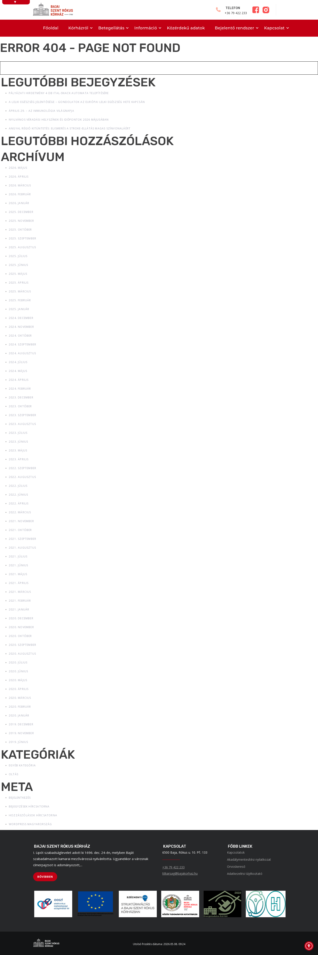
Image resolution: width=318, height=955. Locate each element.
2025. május (18, 274)
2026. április (19, 176)
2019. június (18, 742)
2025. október (20, 229)
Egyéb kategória (22, 765)
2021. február (20, 601)
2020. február (20, 707)
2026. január (19, 203)
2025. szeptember (22, 238)
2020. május (18, 680)
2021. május (18, 574)
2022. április (19, 503)
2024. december (21, 318)
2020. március (20, 698)
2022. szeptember (22, 468)
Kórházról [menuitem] (78, 28)
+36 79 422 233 (173, 867)
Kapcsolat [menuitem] (274, 28)
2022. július (18, 486)
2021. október (20, 530)
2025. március (20, 291)
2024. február (20, 388)
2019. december (21, 724)
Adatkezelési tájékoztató (244, 874)
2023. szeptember (22, 415)
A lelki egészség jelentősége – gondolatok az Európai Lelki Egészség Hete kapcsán (77, 102)
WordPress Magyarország (30, 824)
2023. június (18, 441)
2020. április (19, 689)
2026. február (20, 194)
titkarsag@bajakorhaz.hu (180, 873)
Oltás (13, 774)
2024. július (18, 362)
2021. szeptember (22, 539)
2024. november (21, 327)
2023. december (21, 397)
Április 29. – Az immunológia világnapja (41, 111)
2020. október (20, 636)
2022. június (18, 494)
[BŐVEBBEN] (45, 876)
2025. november (21, 221)
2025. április (19, 282)
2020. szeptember (22, 645)
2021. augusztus (22, 548)
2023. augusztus (22, 424)
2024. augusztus (22, 353)
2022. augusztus (22, 477)
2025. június (18, 265)
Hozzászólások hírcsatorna (33, 815)
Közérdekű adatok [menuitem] (186, 28)
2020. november (21, 627)
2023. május (18, 450)
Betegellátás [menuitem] (111, 28)
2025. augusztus (22, 247)
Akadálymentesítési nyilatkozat (249, 859)
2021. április (19, 583)
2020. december (21, 618)
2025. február (20, 300)
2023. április (19, 459)
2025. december (21, 212)
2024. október (20, 335)
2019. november (21, 733)
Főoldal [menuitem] (51, 28)
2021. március (20, 592)
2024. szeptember (22, 344)
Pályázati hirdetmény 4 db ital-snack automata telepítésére (59, 93)
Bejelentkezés (20, 798)
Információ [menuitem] (145, 28)
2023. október (20, 406)
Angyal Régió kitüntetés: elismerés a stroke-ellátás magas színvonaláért (70, 128)
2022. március (20, 512)
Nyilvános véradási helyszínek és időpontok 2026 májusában (59, 119)
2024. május (18, 371)
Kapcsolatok (236, 852)
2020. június (18, 671)
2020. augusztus (22, 654)
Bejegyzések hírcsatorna (29, 806)
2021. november (21, 521)
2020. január (19, 715)
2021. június (18, 565)
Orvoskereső (236, 866)
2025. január (19, 309)
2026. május (18, 168)
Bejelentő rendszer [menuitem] (234, 28)
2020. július (18, 662)
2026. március (20, 185)
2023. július (18, 433)
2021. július (18, 556)
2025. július (18, 256)
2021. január (19, 609)
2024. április (19, 380)
